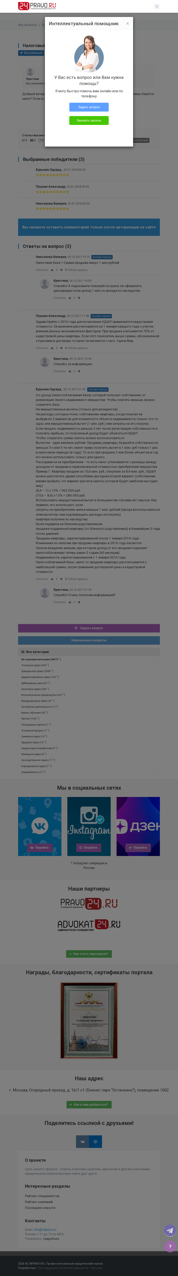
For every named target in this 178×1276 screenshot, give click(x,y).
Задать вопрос (89, 107)
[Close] (127, 23)
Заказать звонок (89, 120)
